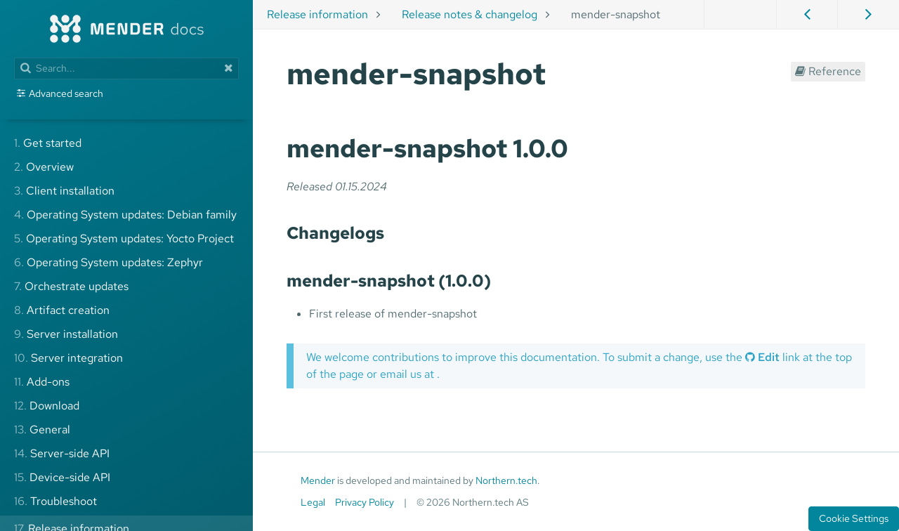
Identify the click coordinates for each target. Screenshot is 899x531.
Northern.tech (506, 480)
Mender (318, 480)
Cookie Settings (853, 518)
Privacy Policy (364, 502)
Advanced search (66, 93)
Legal (313, 502)
